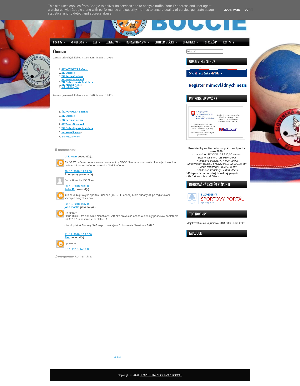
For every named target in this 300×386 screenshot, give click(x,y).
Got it (249, 9)
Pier (67, 237)
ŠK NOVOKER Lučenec (74, 69)
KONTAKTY (228, 42)
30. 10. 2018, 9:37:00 (77, 203)
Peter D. (70, 189)
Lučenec (68, 72)
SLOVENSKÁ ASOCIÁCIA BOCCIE (161, 375)
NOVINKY (60, 41)
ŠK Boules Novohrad (72, 79)
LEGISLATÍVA (114, 41)
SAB (97, 41)
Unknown (71, 156)
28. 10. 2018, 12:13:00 (78, 171)
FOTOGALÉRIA (210, 42)
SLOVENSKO (191, 41)
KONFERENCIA (80, 41)
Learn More (232, 9)
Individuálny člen (70, 87)
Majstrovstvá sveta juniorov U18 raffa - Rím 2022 (215, 223)
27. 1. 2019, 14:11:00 (77, 249)
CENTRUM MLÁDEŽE (167, 41)
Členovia (59, 51)
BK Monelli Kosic (70, 84)
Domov (117, 357)
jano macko (72, 207)
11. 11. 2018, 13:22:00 (78, 234)
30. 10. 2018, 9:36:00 (77, 186)
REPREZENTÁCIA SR (139, 41)
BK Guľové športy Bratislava (77, 82)
